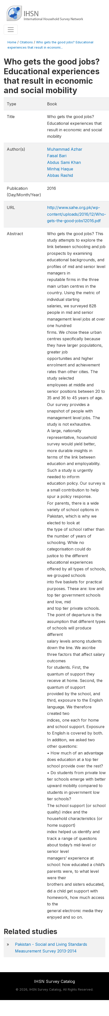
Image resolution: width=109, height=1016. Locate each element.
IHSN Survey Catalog (54, 981)
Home (11, 42)
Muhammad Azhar (64, 149)
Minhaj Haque (60, 168)
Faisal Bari (56, 155)
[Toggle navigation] (11, 30)
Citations (26, 42)
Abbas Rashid (60, 175)
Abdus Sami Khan (64, 162)
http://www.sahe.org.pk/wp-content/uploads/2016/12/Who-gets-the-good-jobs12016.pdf (76, 214)
